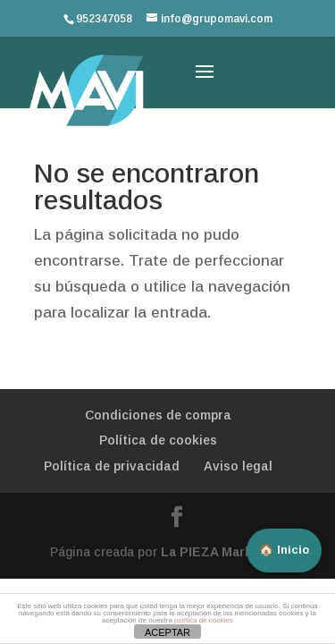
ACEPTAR (167, 632)
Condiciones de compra (158, 415)
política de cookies (203, 620)
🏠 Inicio (284, 549)
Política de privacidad (112, 466)
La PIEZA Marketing (223, 552)
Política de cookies (158, 440)
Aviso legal (238, 466)
